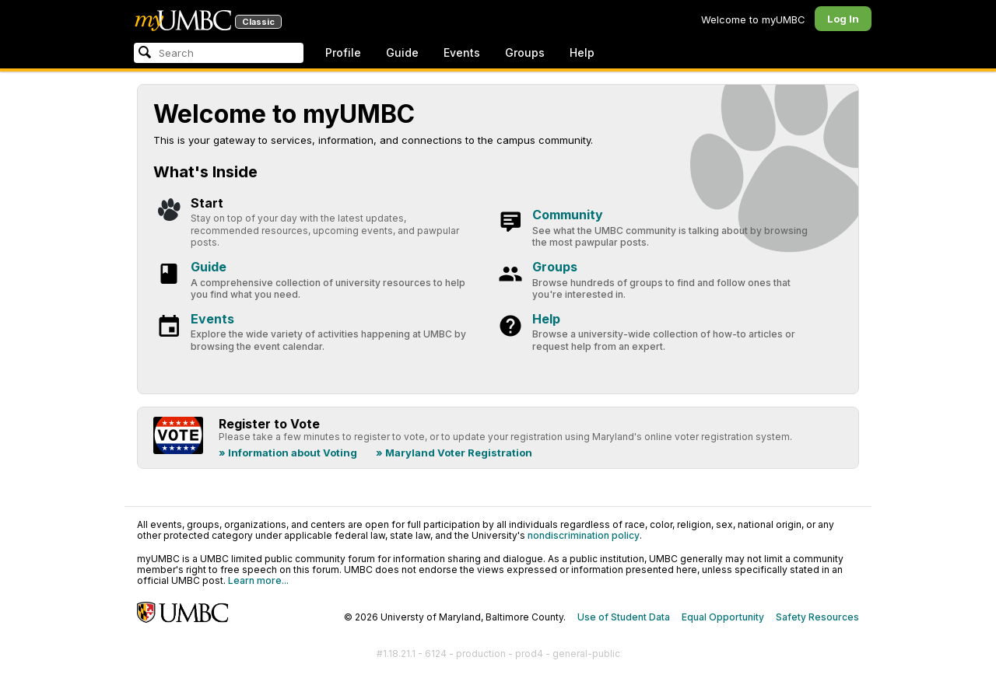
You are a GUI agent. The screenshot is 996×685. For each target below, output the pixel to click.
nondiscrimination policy (584, 535)
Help (582, 52)
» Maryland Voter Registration (454, 452)
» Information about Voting (288, 452)
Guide (402, 52)
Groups (525, 52)
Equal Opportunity (723, 617)
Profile (343, 52)
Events (462, 52)
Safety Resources (817, 617)
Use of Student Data (623, 617)
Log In (843, 18)
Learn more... (258, 580)
